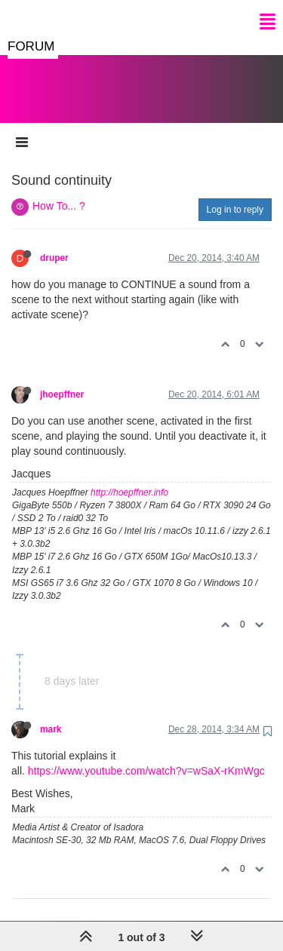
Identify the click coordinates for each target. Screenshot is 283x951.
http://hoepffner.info (129, 477)
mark (50, 714)
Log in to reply (235, 194)
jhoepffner (62, 379)
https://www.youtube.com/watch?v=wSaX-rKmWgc (146, 756)
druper (54, 243)
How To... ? (58, 191)
